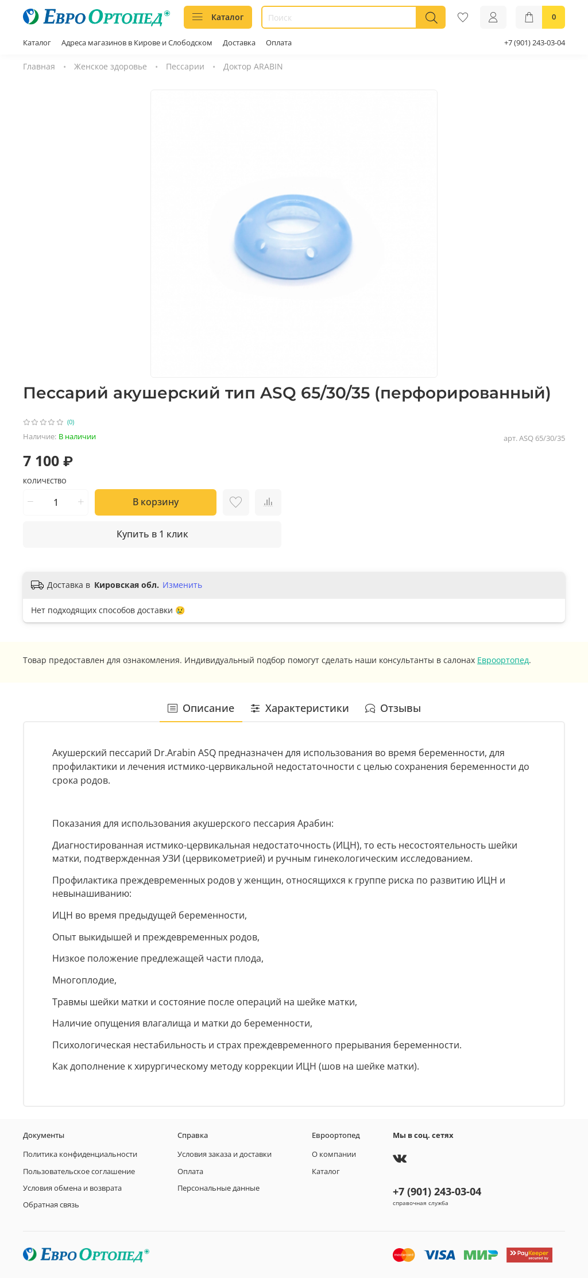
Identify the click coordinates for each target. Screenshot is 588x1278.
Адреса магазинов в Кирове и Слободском (136, 43)
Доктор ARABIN (253, 66)
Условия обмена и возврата (72, 1188)
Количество (45, 481)
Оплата (279, 43)
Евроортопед (503, 660)
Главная (39, 66)
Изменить (182, 585)
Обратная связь (51, 1205)
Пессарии (185, 66)
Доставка (239, 43)
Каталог (217, 16)
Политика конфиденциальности (80, 1154)
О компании (334, 1154)
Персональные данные (218, 1188)
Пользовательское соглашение (79, 1171)
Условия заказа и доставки (224, 1154)
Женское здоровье (110, 66)
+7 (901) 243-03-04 (534, 43)
